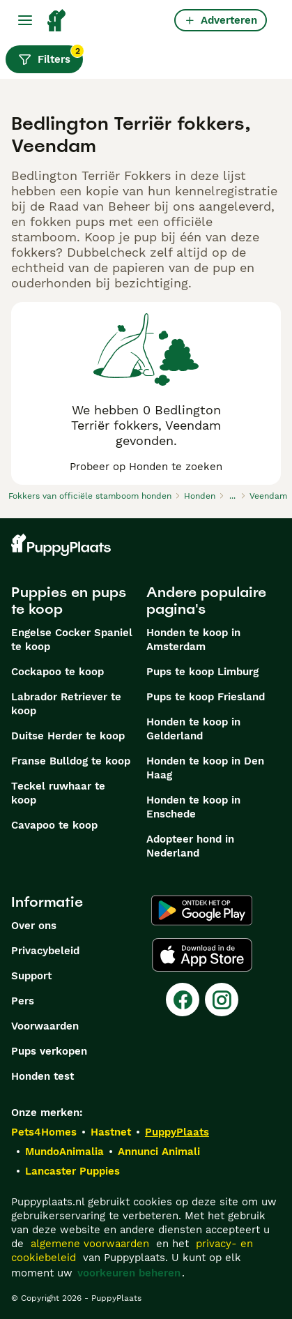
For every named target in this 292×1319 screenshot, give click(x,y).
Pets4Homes (44, 1132)
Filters (50, 55)
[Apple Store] (202, 955)
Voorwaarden (45, 1026)
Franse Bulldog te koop (70, 761)
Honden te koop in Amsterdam (193, 639)
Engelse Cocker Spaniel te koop (71, 639)
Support (31, 976)
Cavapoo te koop (54, 825)
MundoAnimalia (64, 1151)
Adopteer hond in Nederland (190, 846)
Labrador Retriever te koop (66, 704)
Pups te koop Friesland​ (205, 697)
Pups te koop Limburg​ (202, 671)
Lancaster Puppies (72, 1171)
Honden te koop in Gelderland (193, 729)
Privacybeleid (45, 950)
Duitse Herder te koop (68, 736)
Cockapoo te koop (57, 671)
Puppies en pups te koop (68, 600)
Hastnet (111, 1132)
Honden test (42, 1076)
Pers (22, 1001)
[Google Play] (201, 910)
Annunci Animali (159, 1151)
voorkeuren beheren (128, 1273)
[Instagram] (221, 999)
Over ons (33, 925)
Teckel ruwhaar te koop (58, 793)
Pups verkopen (49, 1051)
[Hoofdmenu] (25, 20)
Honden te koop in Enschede (193, 807)
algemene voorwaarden (90, 1243)
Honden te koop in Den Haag (205, 768)
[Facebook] (182, 999)
